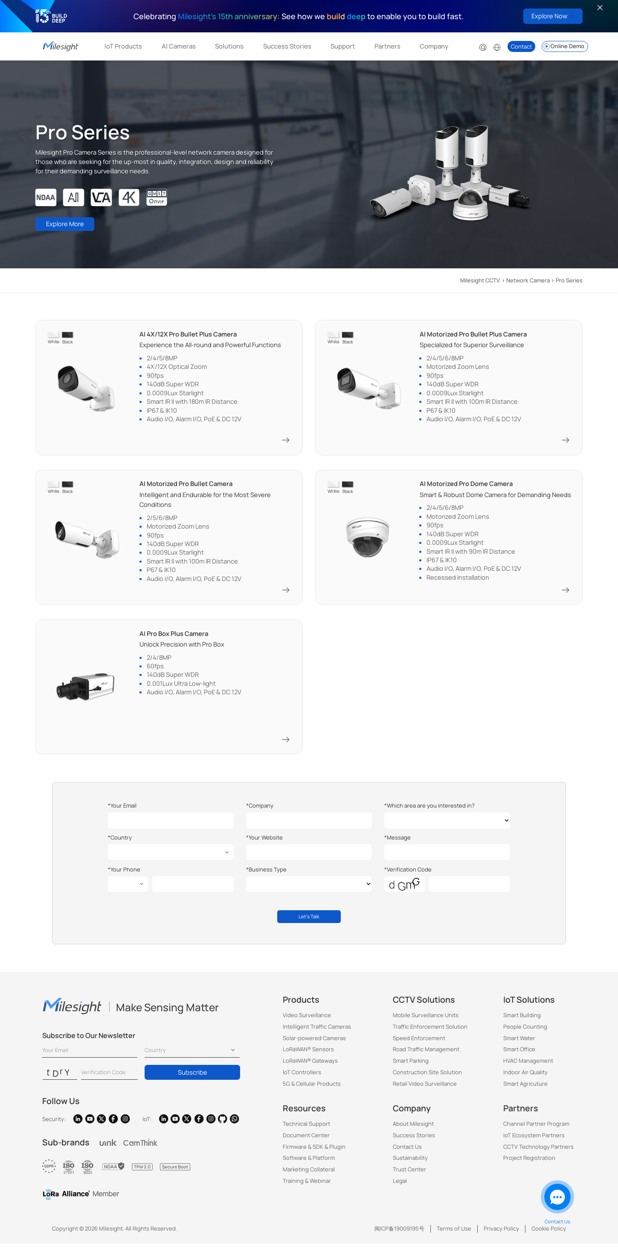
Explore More (71, 226)
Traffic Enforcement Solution (430, 1034)
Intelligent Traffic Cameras (317, 1034)
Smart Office (519, 1057)
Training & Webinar (307, 1188)
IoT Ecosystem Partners (534, 1142)
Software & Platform (309, 1165)
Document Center (306, 1142)
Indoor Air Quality (525, 1080)
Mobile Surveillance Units (425, 1022)
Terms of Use (454, 1236)
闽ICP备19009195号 (399, 1236)
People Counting (525, 1034)
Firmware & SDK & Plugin (314, 1154)
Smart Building (522, 1022)
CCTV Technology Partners (538, 1154)
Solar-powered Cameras (314, 1045)
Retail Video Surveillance (425, 1091)
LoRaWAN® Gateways (310, 1068)
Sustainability (410, 1165)
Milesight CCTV (480, 280)
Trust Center (409, 1177)
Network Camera (528, 280)
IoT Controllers (302, 1080)
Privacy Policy (501, 1236)
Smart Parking (411, 1068)
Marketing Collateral (309, 1177)
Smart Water (519, 1045)
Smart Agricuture (525, 1091)
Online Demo (564, 46)
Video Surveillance (307, 1022)
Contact (521, 46)
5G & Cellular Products (312, 1091)
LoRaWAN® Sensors (308, 1057)
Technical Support (306, 1131)
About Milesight (413, 1131)
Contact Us (407, 1154)
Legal (400, 1188)
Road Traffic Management (426, 1057)
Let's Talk (309, 922)
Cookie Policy (548, 1236)
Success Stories (287, 46)
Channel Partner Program (536, 1131)
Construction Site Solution (427, 1080)
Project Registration (529, 1165)
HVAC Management (528, 1068)
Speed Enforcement (419, 1045)
